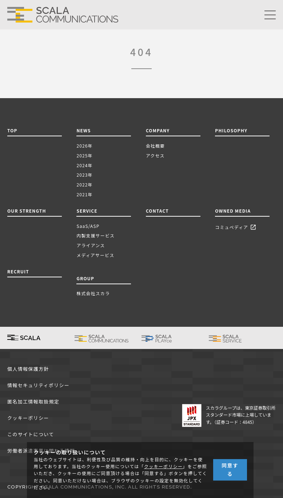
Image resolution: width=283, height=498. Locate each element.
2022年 (84, 184)
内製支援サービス (95, 235)
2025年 (84, 155)
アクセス (155, 155)
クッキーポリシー (28, 418)
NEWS (84, 130)
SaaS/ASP (87, 226)
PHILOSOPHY (231, 130)
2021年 (84, 194)
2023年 (84, 175)
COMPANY (158, 130)
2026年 (84, 145)
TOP (12, 130)
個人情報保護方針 (28, 369)
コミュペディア (236, 227)
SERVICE (86, 211)
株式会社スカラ (93, 293)
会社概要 (155, 145)
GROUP (85, 278)
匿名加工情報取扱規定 (33, 402)
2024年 (84, 165)
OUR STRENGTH (26, 211)
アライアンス (90, 245)
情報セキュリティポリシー (38, 385)
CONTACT (157, 211)
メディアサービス (95, 255)
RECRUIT (18, 271)
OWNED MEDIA (233, 211)
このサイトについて (30, 434)
